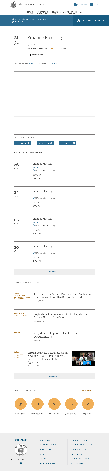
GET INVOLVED (77, 468)
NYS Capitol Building (45, 175)
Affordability (19, 359)
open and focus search (96, 14)
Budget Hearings (20, 320)
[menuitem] (16, 14)
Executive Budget (20, 300)
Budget (43, 459)
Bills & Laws (56, 13)
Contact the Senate (80, 445)
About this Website (80, 464)
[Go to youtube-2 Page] (21, 468)
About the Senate (48, 468)
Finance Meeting (42, 168)
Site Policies (77, 459)
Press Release (19, 318)
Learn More (86, 395)
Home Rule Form (79, 454)
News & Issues (16, 13)
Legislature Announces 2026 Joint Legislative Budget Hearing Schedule (60, 321)
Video (16, 357)
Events (68, 13)
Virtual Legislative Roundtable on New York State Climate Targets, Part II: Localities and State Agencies (48, 362)
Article (17, 298)
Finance (32, 68)
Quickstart (18, 340)
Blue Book (18, 302)
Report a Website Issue (82, 450)
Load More (53, 277)
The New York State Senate (31, 5)
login (96, 5)
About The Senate (82, 13)
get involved (82, 5)
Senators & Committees (36, 13)
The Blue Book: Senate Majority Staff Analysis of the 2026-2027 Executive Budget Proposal (63, 300)
